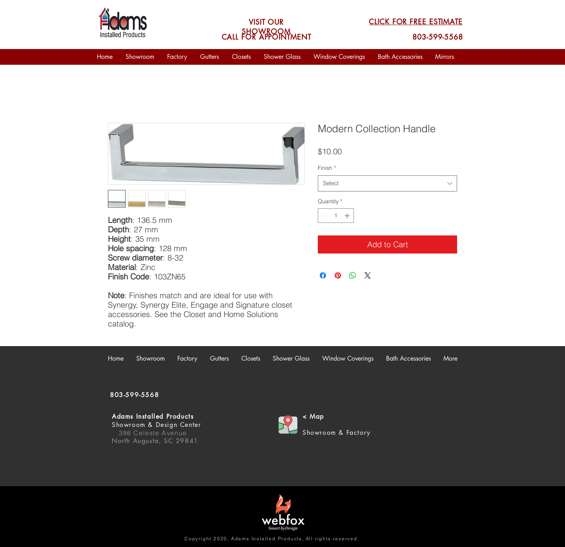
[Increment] (348, 215)
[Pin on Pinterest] (338, 275)
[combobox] (387, 183)
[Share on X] (367, 275)
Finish (327, 167)
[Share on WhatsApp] (352, 275)
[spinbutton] (336, 215)
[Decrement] (324, 215)
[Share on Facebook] (323, 275)
